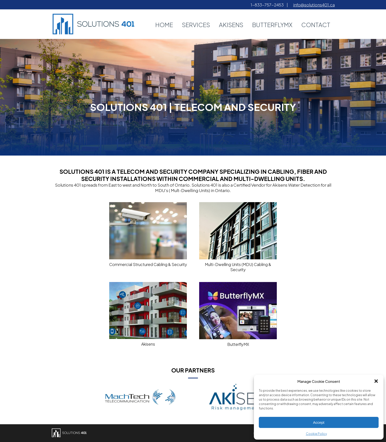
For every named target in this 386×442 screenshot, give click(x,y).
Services (196, 24)
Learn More (193, 116)
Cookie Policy (316, 434)
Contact (315, 24)
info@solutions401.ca (314, 4)
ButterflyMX (272, 24)
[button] (376, 381)
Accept (318, 422)
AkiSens (231, 24)
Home (164, 24)
